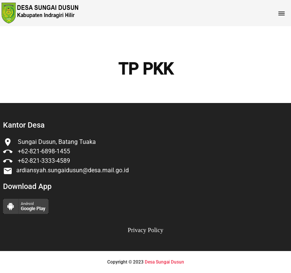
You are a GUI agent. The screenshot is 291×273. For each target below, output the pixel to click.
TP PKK (145, 69)
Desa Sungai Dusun (164, 262)
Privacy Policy (145, 230)
